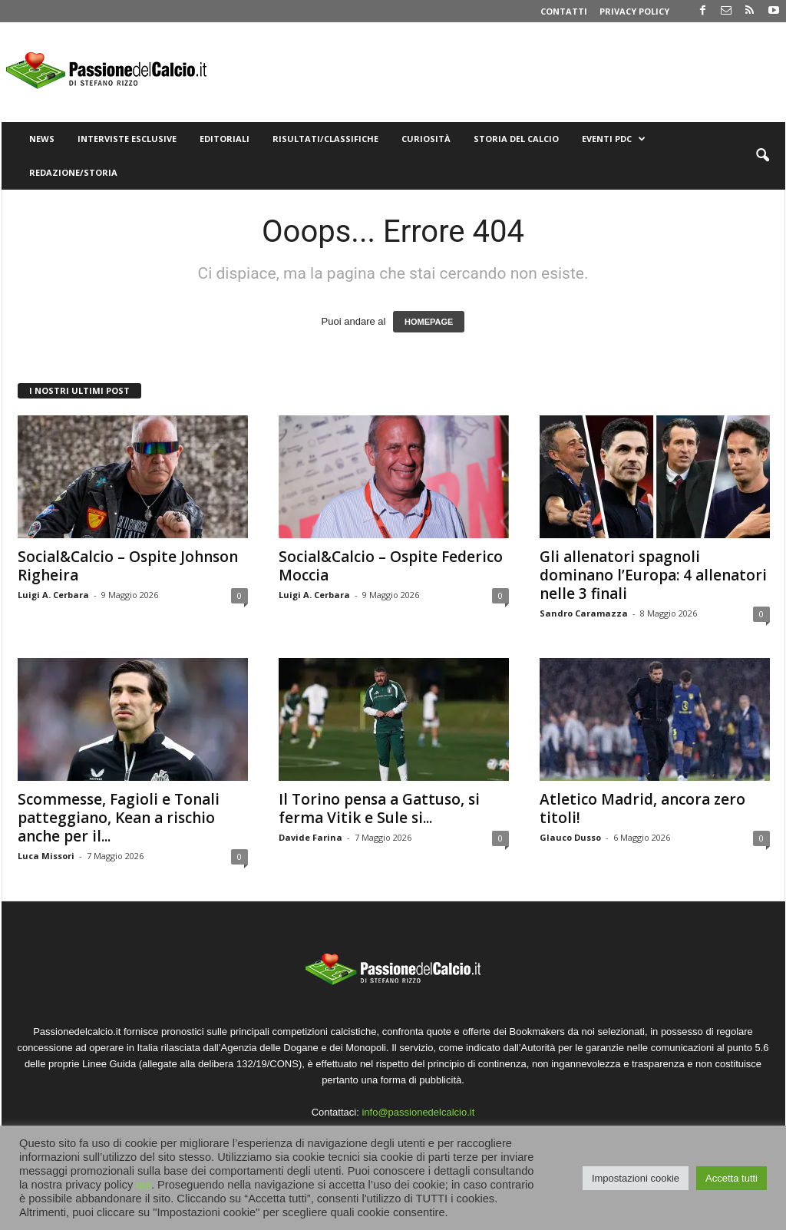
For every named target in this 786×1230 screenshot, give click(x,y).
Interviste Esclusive (127, 138)
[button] (762, 156)
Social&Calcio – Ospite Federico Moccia (391, 566)
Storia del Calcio (516, 138)
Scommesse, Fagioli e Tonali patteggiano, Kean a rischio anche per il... (119, 817)
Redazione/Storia (73, 172)
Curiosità (426, 138)
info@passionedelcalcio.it (418, 1112)
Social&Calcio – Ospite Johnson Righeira (128, 566)
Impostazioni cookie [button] (635, 1178)
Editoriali (224, 138)
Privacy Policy (634, 11)
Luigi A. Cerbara (53, 594)
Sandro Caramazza (584, 613)
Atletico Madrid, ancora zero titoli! (642, 808)
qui (143, 1185)
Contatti (563, 11)
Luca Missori (46, 855)
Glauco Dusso (570, 837)
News (41, 138)
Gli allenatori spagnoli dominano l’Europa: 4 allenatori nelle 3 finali (653, 575)
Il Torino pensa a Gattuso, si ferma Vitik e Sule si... (379, 808)
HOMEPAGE (429, 321)
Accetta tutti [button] (731, 1178)
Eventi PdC (614, 139)
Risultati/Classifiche (325, 138)
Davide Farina (310, 837)
